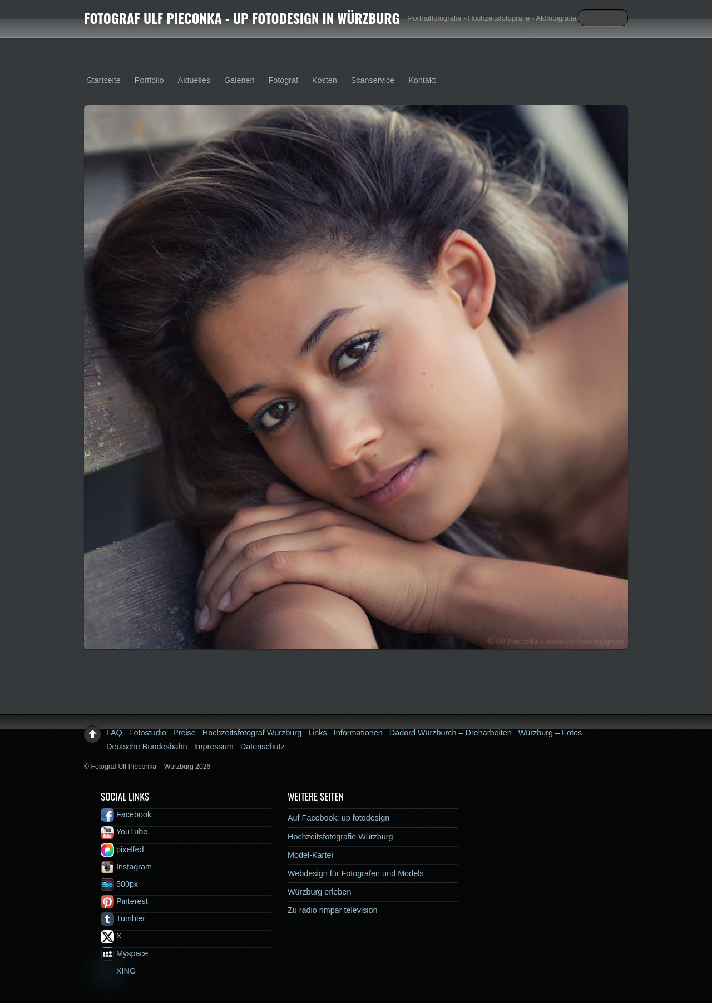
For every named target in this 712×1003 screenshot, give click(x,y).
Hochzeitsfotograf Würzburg (251, 732)
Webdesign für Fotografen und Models (356, 873)
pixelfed (122, 849)
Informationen (358, 732)
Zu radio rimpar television (333, 910)
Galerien (239, 80)
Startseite (104, 80)
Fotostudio (147, 732)
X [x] (111, 935)
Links (317, 732)
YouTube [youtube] (124, 831)
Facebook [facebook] (126, 814)
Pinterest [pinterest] (124, 901)
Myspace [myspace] (125, 953)
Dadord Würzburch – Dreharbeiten (450, 732)
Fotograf (283, 80)
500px (119, 884)
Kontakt (422, 80)
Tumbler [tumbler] (123, 918)
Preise (184, 732)
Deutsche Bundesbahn (146, 746)
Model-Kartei (310, 855)
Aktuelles (194, 80)
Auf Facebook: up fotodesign (338, 817)
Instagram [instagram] (126, 866)
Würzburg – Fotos (550, 732)
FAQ (114, 732)
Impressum (214, 746)
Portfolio (149, 80)
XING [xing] (118, 970)
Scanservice (372, 80)
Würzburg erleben (319, 891)
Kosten (324, 80)
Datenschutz (262, 746)
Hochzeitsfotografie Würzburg (340, 836)
